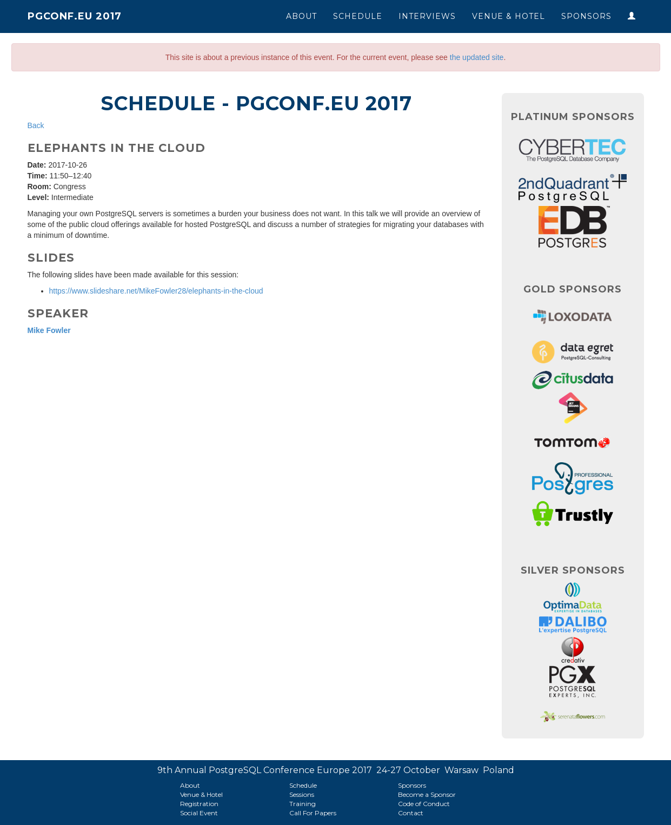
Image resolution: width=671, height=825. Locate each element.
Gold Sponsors (572, 289)
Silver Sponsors (573, 570)
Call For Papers (312, 813)
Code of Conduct (424, 804)
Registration (199, 804)
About (301, 16)
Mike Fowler (49, 330)
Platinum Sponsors (573, 117)
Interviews (427, 16)
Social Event (199, 813)
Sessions (301, 794)
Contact (410, 813)
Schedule (357, 16)
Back (36, 125)
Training (302, 804)
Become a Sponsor (427, 794)
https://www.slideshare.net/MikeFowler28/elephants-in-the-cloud (156, 291)
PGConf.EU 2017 (75, 16)
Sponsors (586, 16)
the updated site (477, 57)
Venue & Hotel (508, 16)
